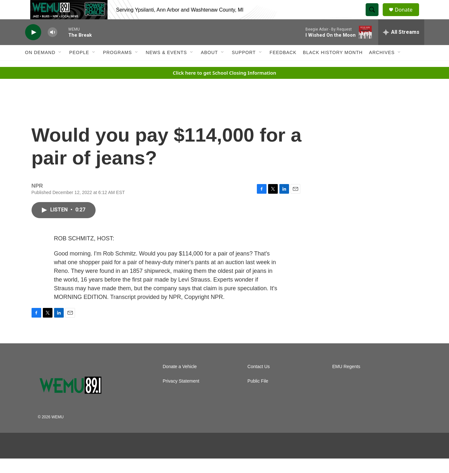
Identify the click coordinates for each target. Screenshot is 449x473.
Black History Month (332, 67)
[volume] (52, 47)
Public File (258, 395)
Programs (117, 67)
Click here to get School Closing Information (224, 87)
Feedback (283, 67)
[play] (33, 47)
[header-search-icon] (375, 17)
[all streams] (401, 47)
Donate (408, 17)
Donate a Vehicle (180, 381)
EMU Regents (346, 381)
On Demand (40, 67)
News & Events (166, 67)
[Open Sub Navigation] (60, 67)
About (209, 67)
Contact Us (259, 381)
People (79, 67)
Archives (382, 67)
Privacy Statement (181, 395)
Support (244, 67)
